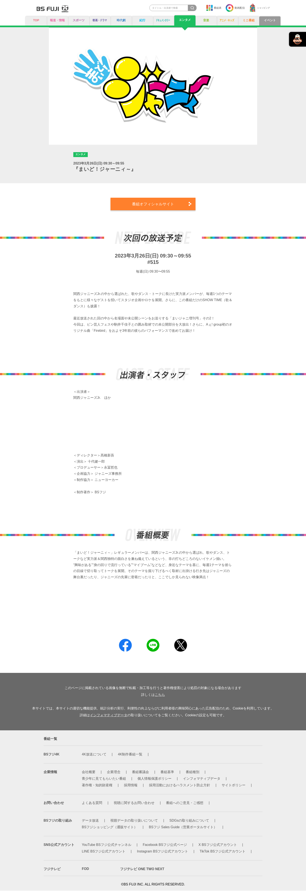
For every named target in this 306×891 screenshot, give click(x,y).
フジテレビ (52, 869)
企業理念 (113, 772)
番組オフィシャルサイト (153, 204)
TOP (36, 20)
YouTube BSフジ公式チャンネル (106, 845)
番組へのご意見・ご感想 (184, 803)
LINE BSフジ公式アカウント (103, 852)
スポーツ (78, 20)
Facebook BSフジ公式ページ (165, 845)
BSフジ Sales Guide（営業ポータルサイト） (183, 827)
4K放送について (94, 755)
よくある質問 (92, 803)
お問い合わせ (54, 803)
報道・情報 (57, 20)
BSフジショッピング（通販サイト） (109, 827)
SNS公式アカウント (59, 845)
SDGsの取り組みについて (189, 821)
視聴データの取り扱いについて (134, 821)
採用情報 (130, 785)
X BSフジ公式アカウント (217, 845)
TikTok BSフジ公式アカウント (222, 852)
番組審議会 (140, 772)
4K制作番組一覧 (130, 755)
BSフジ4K (52, 755)
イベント (270, 20)
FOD (85, 869)
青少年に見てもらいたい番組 (104, 779)
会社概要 (88, 772)
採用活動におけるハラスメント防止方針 (179, 785)
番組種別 (192, 772)
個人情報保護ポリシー (154, 779)
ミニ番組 (248, 20)
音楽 (206, 20)
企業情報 (50, 772)
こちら (160, 695)
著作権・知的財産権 (97, 785)
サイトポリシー (233, 785)
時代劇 (121, 20)
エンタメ (185, 20)
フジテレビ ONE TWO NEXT (142, 869)
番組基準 (167, 772)
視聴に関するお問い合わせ (134, 803)
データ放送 (90, 821)
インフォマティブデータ (108, 715)
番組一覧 (50, 739)
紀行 (142, 20)
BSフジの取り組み (58, 821)
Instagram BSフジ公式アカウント (162, 852)
